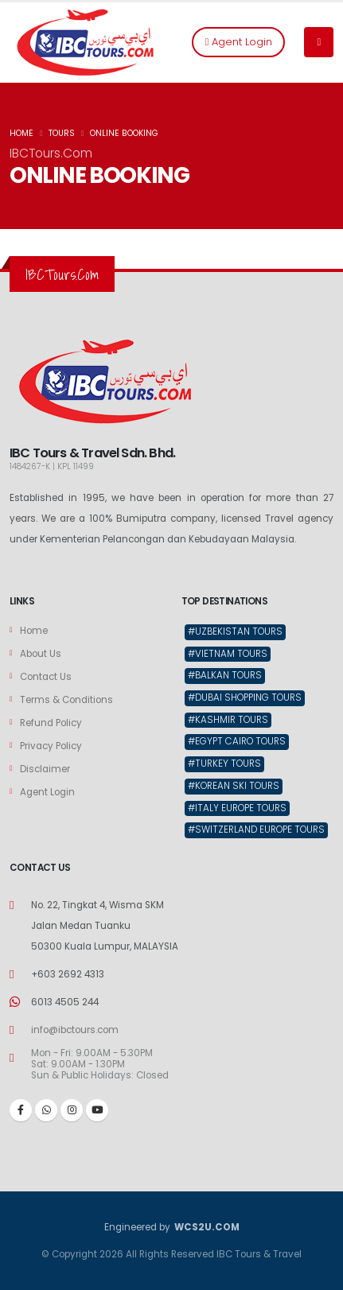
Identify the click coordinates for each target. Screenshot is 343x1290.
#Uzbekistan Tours (235, 631)
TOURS (62, 133)
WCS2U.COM (206, 1227)
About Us (40, 653)
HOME (21, 133)
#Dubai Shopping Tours (245, 697)
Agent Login (238, 42)
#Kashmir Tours (228, 719)
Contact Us (46, 676)
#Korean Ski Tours (233, 785)
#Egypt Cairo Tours (237, 741)
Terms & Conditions (66, 700)
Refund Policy (51, 723)
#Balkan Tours (225, 675)
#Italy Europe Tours (237, 808)
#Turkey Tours (224, 763)
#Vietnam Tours (227, 653)
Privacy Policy (51, 746)
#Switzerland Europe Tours (256, 829)
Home (34, 630)
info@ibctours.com (75, 1030)
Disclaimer (45, 769)
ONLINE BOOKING (124, 133)
